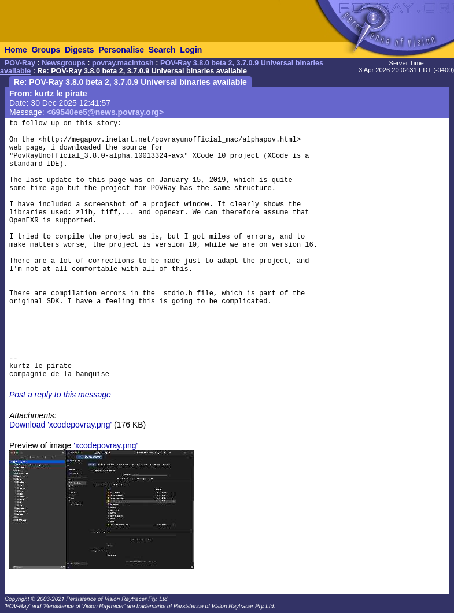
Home (16, 49)
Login (191, 49)
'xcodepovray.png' (105, 445)
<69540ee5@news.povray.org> (105, 112)
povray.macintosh (123, 63)
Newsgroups (64, 63)
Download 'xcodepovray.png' (60, 424)
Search (162, 49)
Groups (45, 49)
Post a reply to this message (60, 394)
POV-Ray (20, 63)
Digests (79, 49)
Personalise (121, 49)
